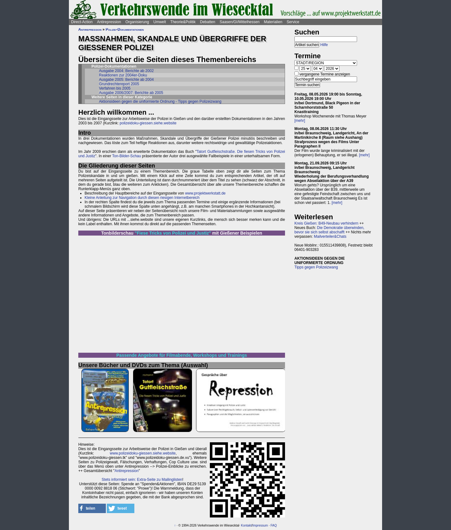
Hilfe (324, 45)
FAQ (274, 525)
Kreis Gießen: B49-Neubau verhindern (326, 223)
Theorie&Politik (183, 22)
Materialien (273, 22)
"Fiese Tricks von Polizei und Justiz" (173, 233)
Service (293, 22)
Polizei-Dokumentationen (125, 29)
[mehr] (299, 120)
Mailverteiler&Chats (330, 236)
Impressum (260, 525)
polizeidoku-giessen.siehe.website (148, 123)
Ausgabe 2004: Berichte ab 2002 (126, 71)
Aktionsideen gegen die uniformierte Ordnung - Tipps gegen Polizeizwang (160, 101)
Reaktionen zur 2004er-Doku (123, 75)
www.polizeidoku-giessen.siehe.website (143, 453)
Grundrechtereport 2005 (119, 84)
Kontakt (246, 525)
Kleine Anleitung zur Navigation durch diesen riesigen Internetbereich (142, 197)
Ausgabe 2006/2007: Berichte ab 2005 (131, 93)
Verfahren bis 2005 (115, 88)
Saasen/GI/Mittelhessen (239, 22)
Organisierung (137, 22)
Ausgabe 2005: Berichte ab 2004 (126, 79)
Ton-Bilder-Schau (126, 156)
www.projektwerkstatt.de (205, 193)
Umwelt (159, 22)
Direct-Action (82, 22)
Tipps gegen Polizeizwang (316, 267)
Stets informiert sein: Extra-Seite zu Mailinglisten (142, 479)
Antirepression (109, 22)
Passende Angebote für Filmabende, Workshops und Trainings (182, 355)
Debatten (207, 22)
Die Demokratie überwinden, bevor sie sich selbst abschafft (329, 230)
